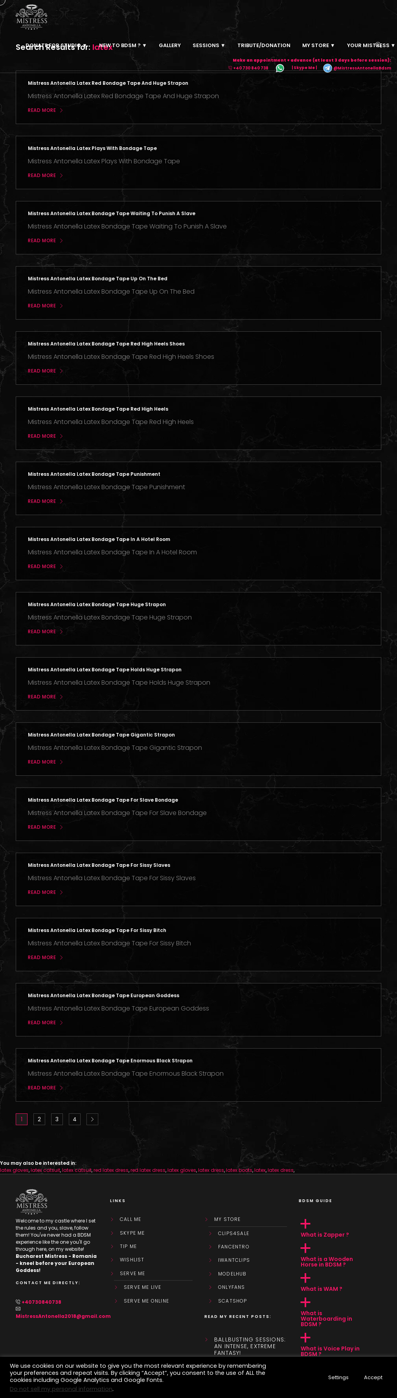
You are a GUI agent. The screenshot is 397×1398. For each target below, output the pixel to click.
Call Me (130, 1219)
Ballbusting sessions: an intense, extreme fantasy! (250, 1346)
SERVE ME (132, 1273)
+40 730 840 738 (250, 68)
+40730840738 (41, 1302)
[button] (340, 1228)
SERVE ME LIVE (143, 1287)
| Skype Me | (304, 68)
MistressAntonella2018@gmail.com (63, 1316)
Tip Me (128, 1246)
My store (227, 1219)
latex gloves (14, 1170)
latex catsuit (45, 1170)
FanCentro (234, 1247)
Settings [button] (338, 1377)
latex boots (239, 1170)
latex (260, 1170)
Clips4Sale (233, 1233)
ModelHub (232, 1274)
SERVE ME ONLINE (146, 1301)
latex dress (211, 1170)
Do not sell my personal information (61, 1389)
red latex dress (111, 1170)
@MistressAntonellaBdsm (357, 68)
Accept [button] (373, 1377)
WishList (132, 1260)
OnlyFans (231, 1287)
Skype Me (132, 1233)
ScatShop (232, 1301)
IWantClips (234, 1260)
